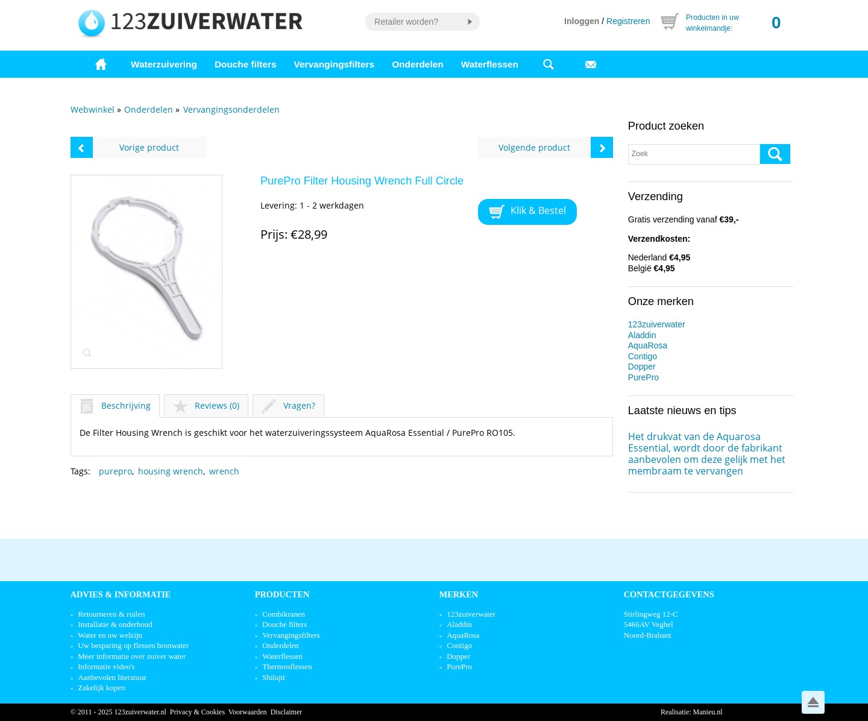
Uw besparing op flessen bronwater (133, 645)
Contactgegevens (669, 594)
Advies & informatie (121, 594)
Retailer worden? (406, 22)
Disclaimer (287, 712)
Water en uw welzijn (110, 635)
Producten (282, 594)
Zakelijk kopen (101, 687)
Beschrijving (115, 405)
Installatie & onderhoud (115, 624)
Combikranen (283, 614)
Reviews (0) (206, 405)
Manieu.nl (708, 712)
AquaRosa (647, 345)
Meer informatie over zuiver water (132, 656)
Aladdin (642, 335)
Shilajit (273, 677)
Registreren (628, 21)
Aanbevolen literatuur (112, 677)
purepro (115, 471)
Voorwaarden (247, 712)
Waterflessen (489, 64)
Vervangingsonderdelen (231, 109)
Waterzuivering (164, 64)
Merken (458, 594)
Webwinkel (93, 109)
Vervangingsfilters (334, 64)
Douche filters (246, 64)
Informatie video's (106, 666)
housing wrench (170, 471)
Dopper (642, 366)
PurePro (643, 377)
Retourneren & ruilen (111, 614)
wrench (224, 471)
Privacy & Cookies (197, 712)
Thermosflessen (287, 666)
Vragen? (288, 405)
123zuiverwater (656, 324)
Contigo (642, 356)
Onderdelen (418, 64)
